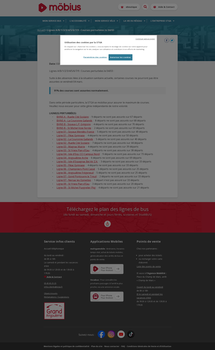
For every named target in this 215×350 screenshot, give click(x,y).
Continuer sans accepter (145, 39)
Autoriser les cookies (120, 57)
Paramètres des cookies (95, 57)
